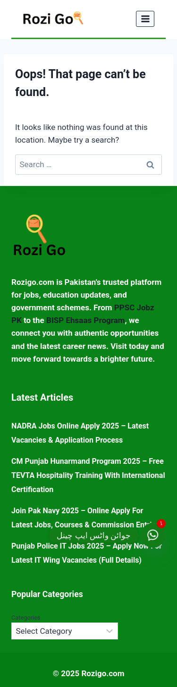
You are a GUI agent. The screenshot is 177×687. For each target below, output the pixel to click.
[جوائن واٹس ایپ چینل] (153, 535)
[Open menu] (145, 18)
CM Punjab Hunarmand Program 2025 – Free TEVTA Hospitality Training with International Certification (88, 475)
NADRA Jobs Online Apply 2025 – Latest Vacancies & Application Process (80, 433)
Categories (26, 617)
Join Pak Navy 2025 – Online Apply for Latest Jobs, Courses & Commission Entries (85, 517)
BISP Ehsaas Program (85, 320)
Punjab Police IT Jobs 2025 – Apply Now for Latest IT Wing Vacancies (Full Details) (86, 553)
